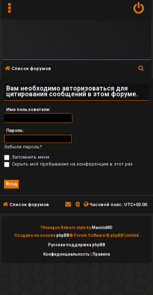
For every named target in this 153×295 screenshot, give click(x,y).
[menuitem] (139, 9)
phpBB (62, 235)
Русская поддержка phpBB (76, 245)
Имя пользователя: (28, 109)
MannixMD (102, 227)
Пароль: (15, 130)
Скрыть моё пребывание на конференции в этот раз (68, 164)
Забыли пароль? (23, 147)
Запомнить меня (26, 157)
